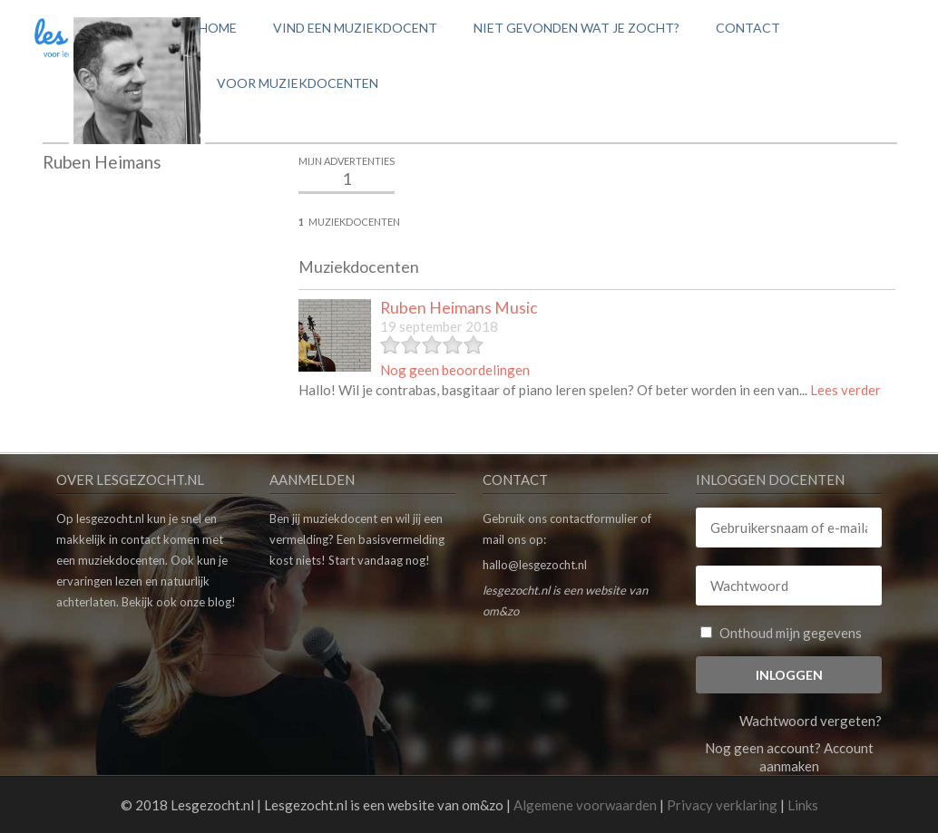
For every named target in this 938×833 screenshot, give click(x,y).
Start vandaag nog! (379, 560)
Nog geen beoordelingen (455, 370)
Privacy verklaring (722, 805)
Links (802, 805)
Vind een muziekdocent (355, 27)
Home (218, 27)
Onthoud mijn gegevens (781, 633)
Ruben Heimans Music (459, 307)
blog (219, 602)
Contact (748, 27)
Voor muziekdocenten (297, 83)
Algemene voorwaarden (585, 805)
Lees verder (845, 390)
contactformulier (594, 518)
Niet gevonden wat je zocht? (576, 27)
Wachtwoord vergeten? (810, 720)
